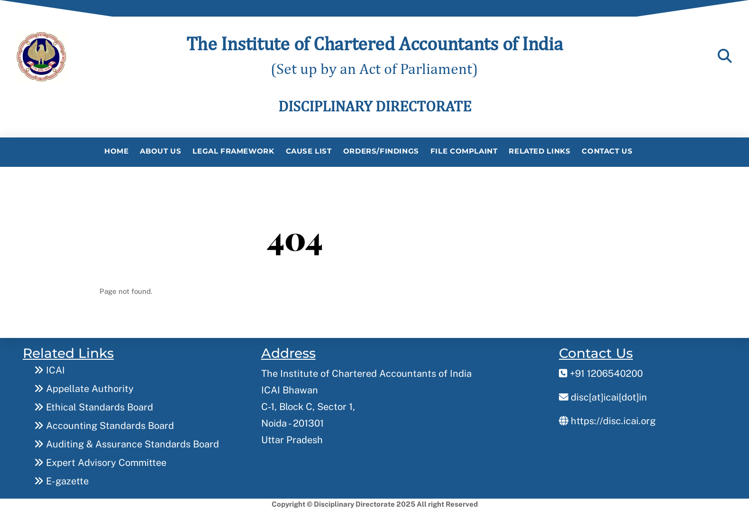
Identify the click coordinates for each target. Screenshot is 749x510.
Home (116, 150)
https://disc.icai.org (607, 421)
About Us (160, 150)
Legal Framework (233, 150)
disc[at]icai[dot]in (603, 397)
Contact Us (607, 150)
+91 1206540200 (601, 373)
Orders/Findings (381, 150)
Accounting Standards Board (104, 425)
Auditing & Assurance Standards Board (126, 444)
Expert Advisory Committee (100, 462)
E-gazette (61, 481)
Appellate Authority (84, 388)
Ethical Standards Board (93, 407)
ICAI (49, 370)
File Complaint (464, 150)
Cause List (309, 150)
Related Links (539, 150)
